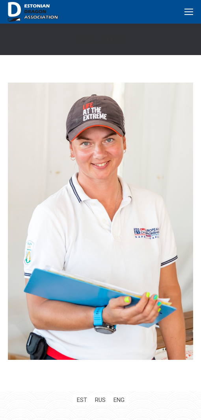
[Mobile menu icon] (188, 11)
